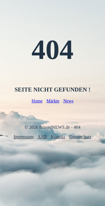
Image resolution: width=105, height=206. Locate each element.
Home (37, 101)
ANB (42, 136)
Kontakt (58, 136)
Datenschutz (80, 136)
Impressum (24, 136)
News (68, 101)
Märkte (52, 101)
